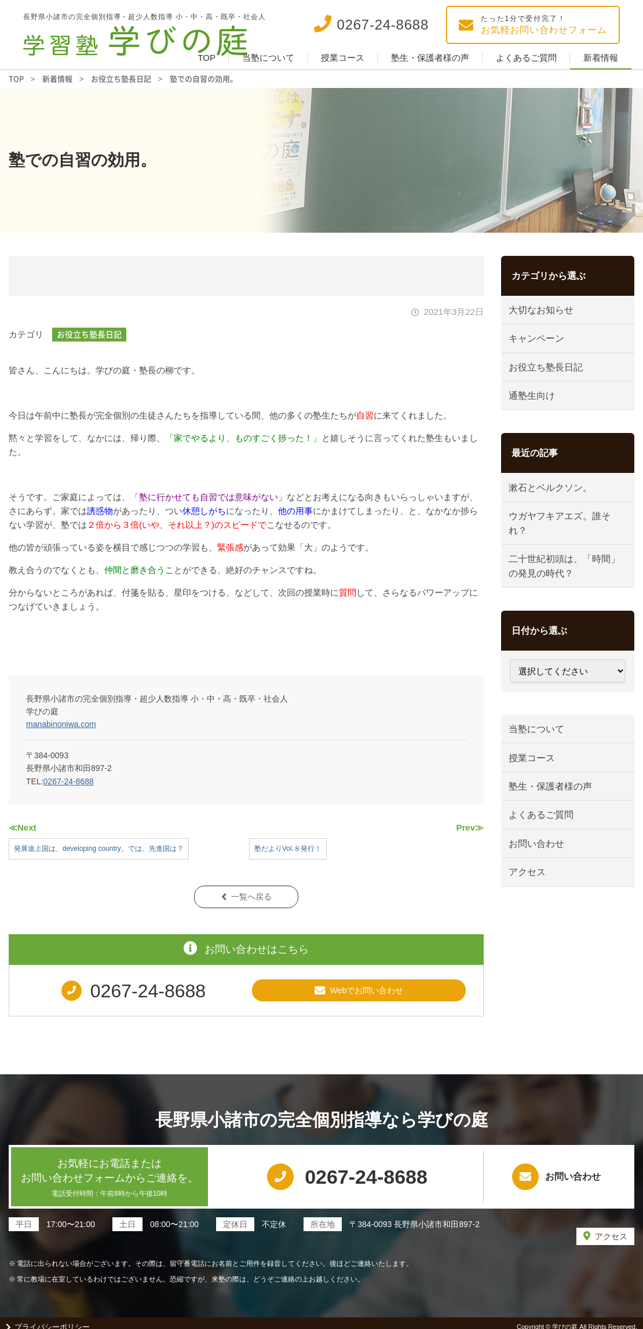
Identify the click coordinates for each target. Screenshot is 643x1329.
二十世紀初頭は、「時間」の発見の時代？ (561, 590)
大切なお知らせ (546, 311)
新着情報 (600, 58)
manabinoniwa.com (61, 724)
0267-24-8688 (68, 781)
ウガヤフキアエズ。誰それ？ (566, 543)
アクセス (531, 917)
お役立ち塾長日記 (89, 334)
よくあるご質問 (526, 58)
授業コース (342, 58)
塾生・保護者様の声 (430, 58)
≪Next (22, 827)
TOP (206, 58)
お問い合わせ (541, 884)
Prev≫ (470, 827)
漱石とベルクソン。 (556, 503)
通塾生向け (536, 407)
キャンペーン (541, 343)
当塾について (268, 58)
